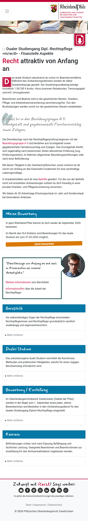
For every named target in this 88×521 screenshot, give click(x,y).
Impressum (39, 504)
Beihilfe (42, 179)
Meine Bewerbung (21, 213)
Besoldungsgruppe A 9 (15, 143)
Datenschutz (55, 504)
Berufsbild (14, 308)
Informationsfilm (15, 288)
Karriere (13, 434)
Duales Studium (18, 349)
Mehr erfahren (15, 335)
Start (28, 504)
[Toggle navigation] (7, 11)
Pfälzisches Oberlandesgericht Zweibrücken (48, 511)
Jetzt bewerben (44, 244)
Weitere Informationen (18, 282)
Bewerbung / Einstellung (27, 389)
